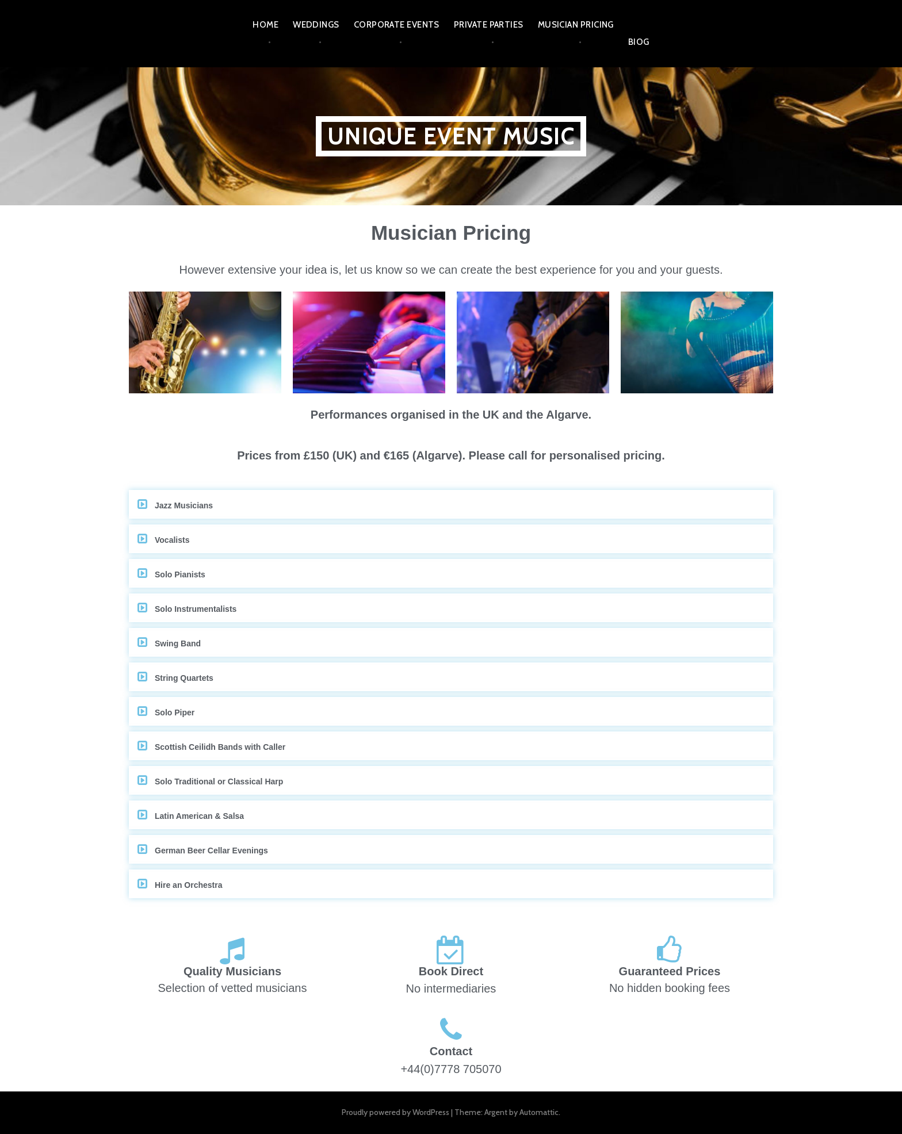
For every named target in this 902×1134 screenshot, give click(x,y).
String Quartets (184, 678)
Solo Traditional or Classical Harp (219, 781)
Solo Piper (174, 712)
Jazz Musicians (184, 505)
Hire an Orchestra (189, 885)
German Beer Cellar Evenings (211, 850)
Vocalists (172, 540)
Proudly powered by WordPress (395, 1112)
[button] (451, 504)
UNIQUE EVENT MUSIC (451, 136)
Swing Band (178, 643)
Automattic (539, 1112)
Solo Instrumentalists (195, 609)
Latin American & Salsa (199, 816)
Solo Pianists (180, 574)
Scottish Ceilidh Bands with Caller (220, 747)
